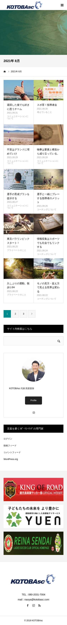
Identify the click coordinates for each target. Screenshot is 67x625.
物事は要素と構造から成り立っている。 (48, 151)
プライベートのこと (16, 250)
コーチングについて (46, 209)
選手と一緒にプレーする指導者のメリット (48, 198)
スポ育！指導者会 (47, 104)
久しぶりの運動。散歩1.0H (18, 285)
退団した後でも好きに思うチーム (18, 106)
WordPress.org (11, 459)
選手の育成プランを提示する (18, 196)
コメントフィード (12, 452)
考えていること (44, 112)
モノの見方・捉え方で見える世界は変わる (48, 287)
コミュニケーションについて (17, 117)
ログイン (8, 439)
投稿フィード (10, 445)
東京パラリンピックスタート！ (18, 240)
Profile (33, 400)
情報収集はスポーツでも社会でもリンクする (48, 242)
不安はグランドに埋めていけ (18, 151)
